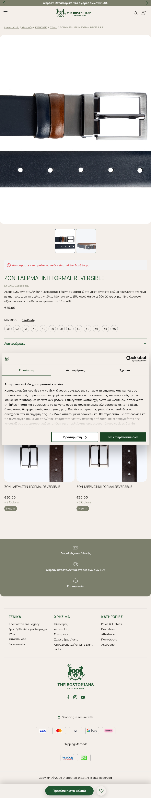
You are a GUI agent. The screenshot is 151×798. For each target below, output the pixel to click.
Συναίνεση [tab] (26, 370)
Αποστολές (61, 629)
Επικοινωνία (17, 644)
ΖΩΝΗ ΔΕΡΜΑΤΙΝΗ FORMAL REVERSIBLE (32, 486)
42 (34, 328)
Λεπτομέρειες (14, 343)
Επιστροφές (62, 634)
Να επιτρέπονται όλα (123, 437)
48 (61, 328)
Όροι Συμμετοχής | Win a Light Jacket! (73, 646)
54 (87, 328)
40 (17, 328)
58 (105, 328)
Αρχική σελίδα (11, 27)
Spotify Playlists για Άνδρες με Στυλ (28, 631)
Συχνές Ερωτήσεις (66, 639)
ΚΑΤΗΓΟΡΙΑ (41, 27)
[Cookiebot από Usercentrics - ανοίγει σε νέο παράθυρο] (129, 359)
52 (78, 328)
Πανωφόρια (109, 639)
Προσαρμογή (75, 437)
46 (52, 328)
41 (25, 328)
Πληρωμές (61, 624)
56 (96, 328)
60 (114, 328)
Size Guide (28, 320)
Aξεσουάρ (26, 27)
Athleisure (108, 634)
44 (43, 328)
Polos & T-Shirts (111, 624)
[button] (147, 3)
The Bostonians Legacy (24, 624)
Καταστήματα (17, 639)
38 (8, 328)
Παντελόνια (108, 629)
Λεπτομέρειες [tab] (75, 370)
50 (70, 328)
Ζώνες (53, 27)
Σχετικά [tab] (125, 370)
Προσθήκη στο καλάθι (69, 791)
